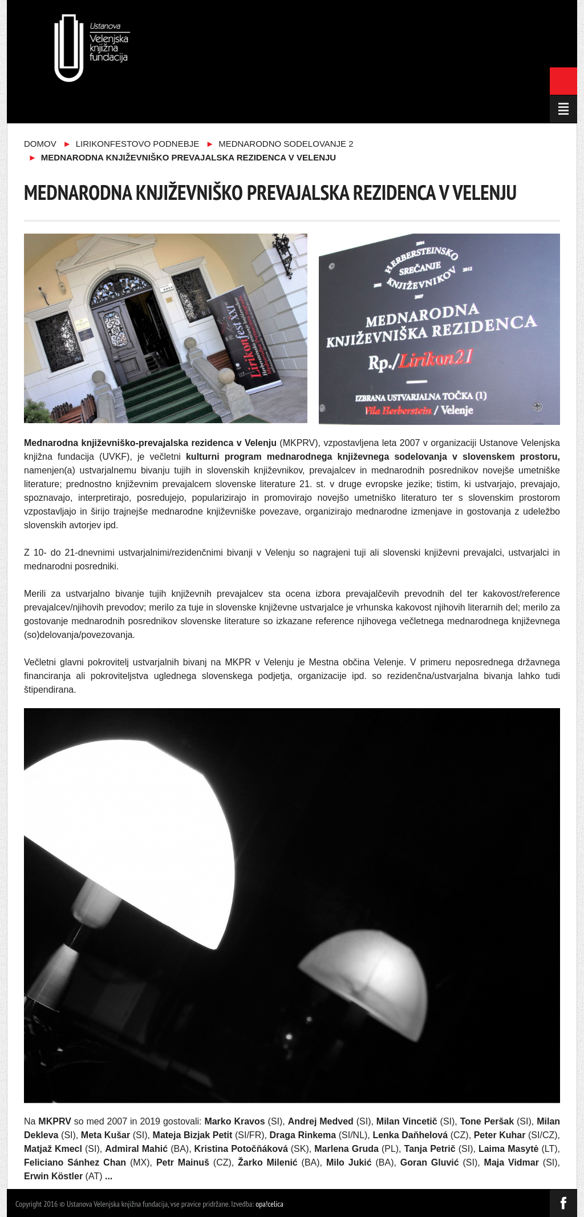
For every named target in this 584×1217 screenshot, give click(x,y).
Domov (40, 143)
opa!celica (269, 1204)
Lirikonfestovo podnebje (137, 143)
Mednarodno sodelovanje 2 (285, 143)
